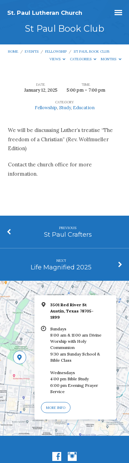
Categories (83, 59)
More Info (55, 407)
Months (111, 59)
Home (13, 51)
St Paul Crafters (68, 234)
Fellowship (56, 51)
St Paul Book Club (91, 51)
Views (58, 59)
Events (32, 51)
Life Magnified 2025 (61, 267)
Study (65, 108)
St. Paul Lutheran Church (44, 12)
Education (84, 108)
